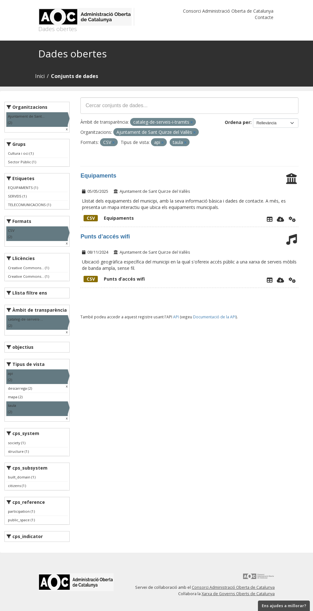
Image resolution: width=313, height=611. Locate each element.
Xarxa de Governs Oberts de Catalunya (238, 593)
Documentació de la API (214, 316)
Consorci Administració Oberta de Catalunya (228, 11)
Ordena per (237, 122)
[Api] (292, 219)
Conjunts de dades (74, 76)
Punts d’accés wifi (105, 236)
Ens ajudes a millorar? (284, 605)
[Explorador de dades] (269, 219)
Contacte (264, 17)
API (176, 316)
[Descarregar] (280, 219)
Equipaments (98, 175)
